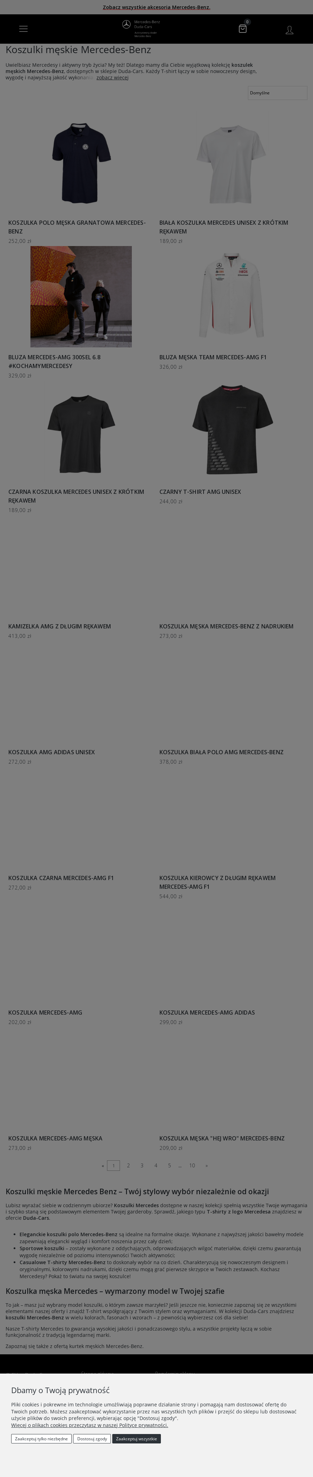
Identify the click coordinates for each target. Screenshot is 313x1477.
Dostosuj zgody (92, 1439)
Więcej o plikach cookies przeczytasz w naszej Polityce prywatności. (89, 1425)
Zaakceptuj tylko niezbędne (41, 1439)
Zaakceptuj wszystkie (136, 1439)
